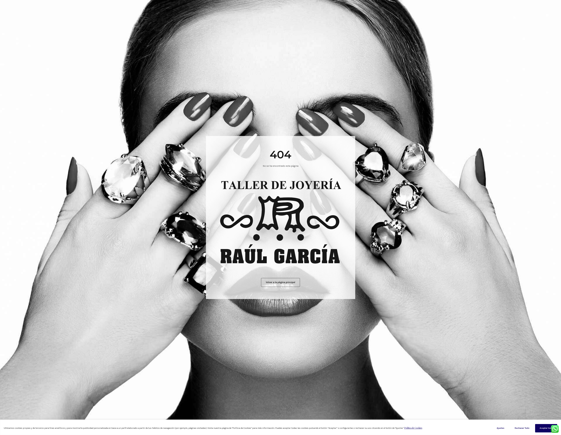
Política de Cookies (413, 427)
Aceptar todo (546, 428)
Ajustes (500, 428)
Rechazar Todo (522, 428)
